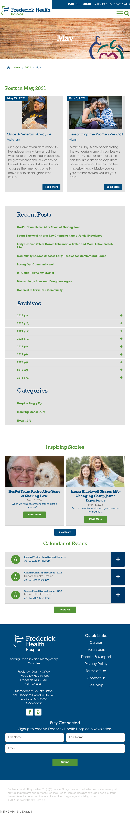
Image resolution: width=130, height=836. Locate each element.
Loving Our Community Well (37, 267)
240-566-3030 (33, 705)
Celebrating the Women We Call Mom (96, 137)
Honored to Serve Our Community (41, 294)
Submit (65, 784)
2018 (24, 395)
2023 (24, 348)
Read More (50, 186)
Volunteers (96, 671)
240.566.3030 (75, 5)
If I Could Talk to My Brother (36, 276)
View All (65, 630)
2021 (28, 68)
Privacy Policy (96, 685)
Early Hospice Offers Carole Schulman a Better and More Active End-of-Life (62, 247)
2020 (23, 376)
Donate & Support (96, 678)
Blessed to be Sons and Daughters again (45, 285)
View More (65, 552)
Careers (96, 664)
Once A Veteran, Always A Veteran (29, 137)
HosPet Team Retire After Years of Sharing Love (50, 227)
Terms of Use (96, 692)
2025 (24, 329)
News (17, 68)
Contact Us (96, 699)
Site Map (96, 706)
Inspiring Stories (31, 430)
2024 (24, 339)
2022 (23, 357)
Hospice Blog (30, 421)
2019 (23, 385)
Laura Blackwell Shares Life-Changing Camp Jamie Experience (62, 236)
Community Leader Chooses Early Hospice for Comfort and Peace (64, 258)
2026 (23, 320)
